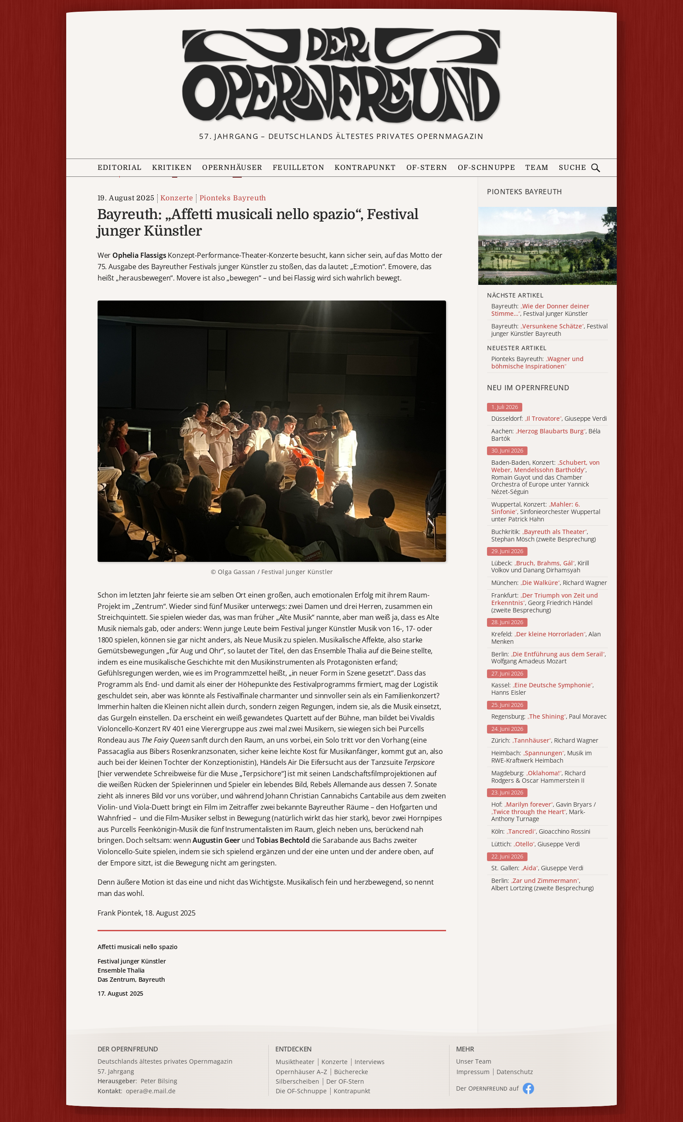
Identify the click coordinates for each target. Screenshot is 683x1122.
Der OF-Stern (345, 1081)
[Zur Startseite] (341, 75)
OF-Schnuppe (486, 168)
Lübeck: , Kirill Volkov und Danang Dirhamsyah (540, 567)
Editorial (120, 168)
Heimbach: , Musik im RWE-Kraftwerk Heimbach (541, 757)
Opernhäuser (232, 168)
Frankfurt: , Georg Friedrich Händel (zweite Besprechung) (544, 603)
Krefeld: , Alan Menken (546, 638)
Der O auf (487, 1088)
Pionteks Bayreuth (233, 198)
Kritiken (172, 168)
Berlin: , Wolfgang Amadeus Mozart (548, 658)
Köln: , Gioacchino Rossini (540, 831)
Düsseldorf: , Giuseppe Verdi (549, 418)
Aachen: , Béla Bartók (546, 435)
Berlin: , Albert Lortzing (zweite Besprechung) (542, 884)
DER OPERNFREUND (128, 1048)
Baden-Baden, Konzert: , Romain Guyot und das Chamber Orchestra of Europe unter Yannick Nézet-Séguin (545, 477)
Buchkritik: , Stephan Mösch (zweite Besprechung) (543, 535)
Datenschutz (515, 1072)
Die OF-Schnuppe (301, 1091)
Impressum (473, 1072)
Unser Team (473, 1061)
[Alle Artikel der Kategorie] (547, 246)
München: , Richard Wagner (549, 583)
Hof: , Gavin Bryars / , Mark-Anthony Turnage (543, 812)
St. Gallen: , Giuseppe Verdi (537, 868)
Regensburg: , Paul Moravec (549, 716)
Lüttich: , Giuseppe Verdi (535, 844)
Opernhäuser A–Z (301, 1072)
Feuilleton (299, 168)
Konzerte (176, 198)
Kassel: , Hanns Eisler (542, 689)
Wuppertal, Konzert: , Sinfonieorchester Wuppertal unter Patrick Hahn (545, 512)
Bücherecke (351, 1072)
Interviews (370, 1062)
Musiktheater (295, 1062)
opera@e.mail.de (151, 1091)
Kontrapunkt (365, 168)
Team (536, 168)
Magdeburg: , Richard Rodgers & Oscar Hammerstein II (538, 777)
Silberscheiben (297, 1081)
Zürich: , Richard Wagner (544, 740)
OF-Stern (426, 168)
